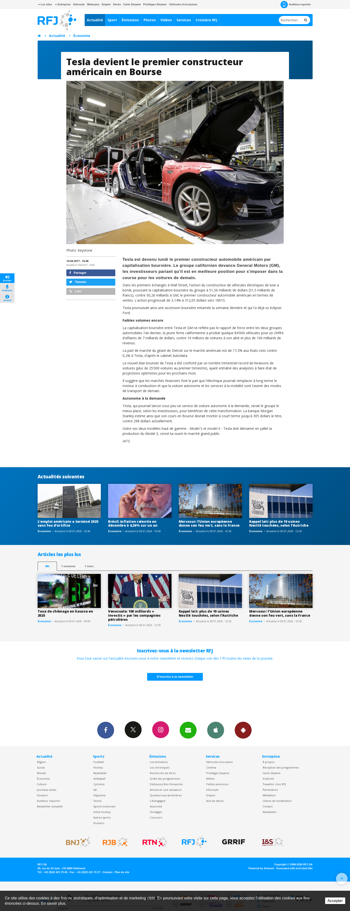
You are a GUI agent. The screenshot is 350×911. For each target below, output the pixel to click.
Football (98, 761)
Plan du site (122, 872)
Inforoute (79, 4)
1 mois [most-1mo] (89, 566)
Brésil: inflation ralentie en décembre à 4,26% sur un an (133, 523)
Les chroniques (160, 767)
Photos (150, 20)
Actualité (95, 20)
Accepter (335, 901)
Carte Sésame (132, 4)
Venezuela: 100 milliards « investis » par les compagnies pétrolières (134, 615)
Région (41, 761)
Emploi (106, 4)
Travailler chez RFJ (274, 784)
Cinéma (211, 767)
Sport (112, 20)
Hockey (98, 767)
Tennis (97, 800)
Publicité (268, 778)
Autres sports (101, 817)
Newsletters (188, 730)
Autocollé (156, 806)
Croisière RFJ (206, 20)
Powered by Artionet (261, 868)
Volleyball (99, 778)
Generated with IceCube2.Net (294, 868)
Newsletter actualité (50, 806)
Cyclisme (99, 784)
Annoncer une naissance (166, 789)
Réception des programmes (281, 767)
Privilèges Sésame (155, 4)
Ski (95, 789)
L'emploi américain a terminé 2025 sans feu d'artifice (68, 523)
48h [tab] (47, 566)
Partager (77, 273)
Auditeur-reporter (296, 4)
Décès (117, 4)
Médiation (269, 795)
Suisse (41, 767)
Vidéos (166, 20)
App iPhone (215, 730)
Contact (268, 806)
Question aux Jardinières (166, 795)
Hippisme (99, 795)
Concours (156, 817)
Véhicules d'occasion (219, 761)
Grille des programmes (165, 778)
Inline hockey (101, 811)
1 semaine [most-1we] (68, 566)
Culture (42, 784)
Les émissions (159, 761)
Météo (210, 778)
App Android (243, 730)
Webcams (93, 4)
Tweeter (78, 282)
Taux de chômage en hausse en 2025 (65, 613)
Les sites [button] (45, 4)
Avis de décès (215, 800)
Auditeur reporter (48, 800)
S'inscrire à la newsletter (175, 676)
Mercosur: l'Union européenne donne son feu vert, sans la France (209, 523)
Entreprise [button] (63, 4)
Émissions (130, 20)
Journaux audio (46, 789)
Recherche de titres (163, 773)
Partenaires (270, 789)
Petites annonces (217, 784)
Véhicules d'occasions (183, 4)
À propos (268, 761)
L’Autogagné (157, 800)
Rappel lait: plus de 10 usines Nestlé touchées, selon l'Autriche (279, 523)
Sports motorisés (104, 806)
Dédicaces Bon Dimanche (166, 784)
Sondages (156, 811)
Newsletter (270, 811)
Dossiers (42, 795)
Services (184, 20)
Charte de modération (277, 800)
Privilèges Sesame (217, 773)
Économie (81, 35)
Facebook (105, 730)
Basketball (99, 773)
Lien (75, 291)
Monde (41, 773)
